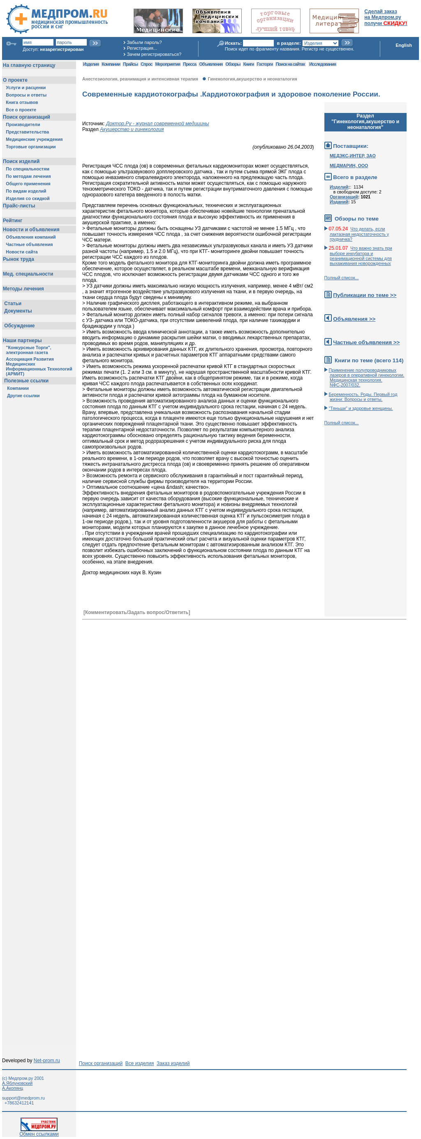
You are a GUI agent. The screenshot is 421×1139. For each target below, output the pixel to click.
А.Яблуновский (17, 1083)
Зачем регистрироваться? (154, 54)
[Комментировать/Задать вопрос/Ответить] (136, 612)
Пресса (189, 64)
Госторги (265, 64)
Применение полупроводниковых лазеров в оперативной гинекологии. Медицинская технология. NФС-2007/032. (367, 377)
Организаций (344, 196)
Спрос (146, 64)
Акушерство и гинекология (132, 129)
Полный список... (341, 277)
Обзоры (233, 64)
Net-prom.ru (47, 1060)
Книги (248, 64)
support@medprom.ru (23, 1097)
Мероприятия (168, 64)
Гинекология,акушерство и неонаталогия (252, 78)
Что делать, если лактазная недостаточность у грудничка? (359, 234)
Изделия (90, 64)
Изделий (339, 186)
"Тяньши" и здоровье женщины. (361, 408)
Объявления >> (354, 319)
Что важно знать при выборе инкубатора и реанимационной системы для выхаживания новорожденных (361, 256)
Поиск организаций (101, 1063)
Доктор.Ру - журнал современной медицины (157, 124)
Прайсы (130, 64)
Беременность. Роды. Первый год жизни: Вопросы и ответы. (363, 397)
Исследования (322, 64)
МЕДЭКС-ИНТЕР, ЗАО (353, 155)
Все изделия (139, 1063)
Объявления (210, 64)
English (404, 45)
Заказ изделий (173, 1063)
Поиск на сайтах (290, 64)
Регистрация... (142, 48)
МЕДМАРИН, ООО (349, 165)
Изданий (339, 201)
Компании (111, 64)
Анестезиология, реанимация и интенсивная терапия (140, 78)
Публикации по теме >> (364, 295)
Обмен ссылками (39, 1132)
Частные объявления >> (366, 342)
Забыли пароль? (144, 42)
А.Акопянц (12, 1088)
